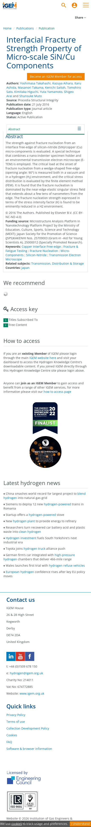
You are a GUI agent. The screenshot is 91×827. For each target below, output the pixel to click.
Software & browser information (29, 749)
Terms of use (15, 722)
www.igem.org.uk (32, 693)
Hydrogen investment (21, 538)
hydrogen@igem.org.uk (26, 673)
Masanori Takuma (30, 87)
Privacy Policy (15, 715)
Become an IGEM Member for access (56, 76)
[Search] (63, 5)
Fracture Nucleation (44, 251)
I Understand (80, 824)
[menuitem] (74, 5)
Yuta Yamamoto (51, 92)
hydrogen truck (34, 549)
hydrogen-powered (57, 504)
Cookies (11, 735)
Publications (25, 28)
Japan (25, 268)
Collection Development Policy (27, 728)
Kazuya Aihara (62, 83)
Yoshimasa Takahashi (35, 83)
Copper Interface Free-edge (41, 247)
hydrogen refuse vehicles (67, 565)
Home (7, 28)
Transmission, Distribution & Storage (57, 263)
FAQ (9, 742)
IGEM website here (42, 358)
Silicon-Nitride (36, 255)
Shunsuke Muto (30, 96)
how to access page (57, 392)
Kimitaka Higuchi (26, 92)
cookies (16, 824)
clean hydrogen (30, 532)
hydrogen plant (24, 521)
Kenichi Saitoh (55, 87)
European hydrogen (20, 572)
